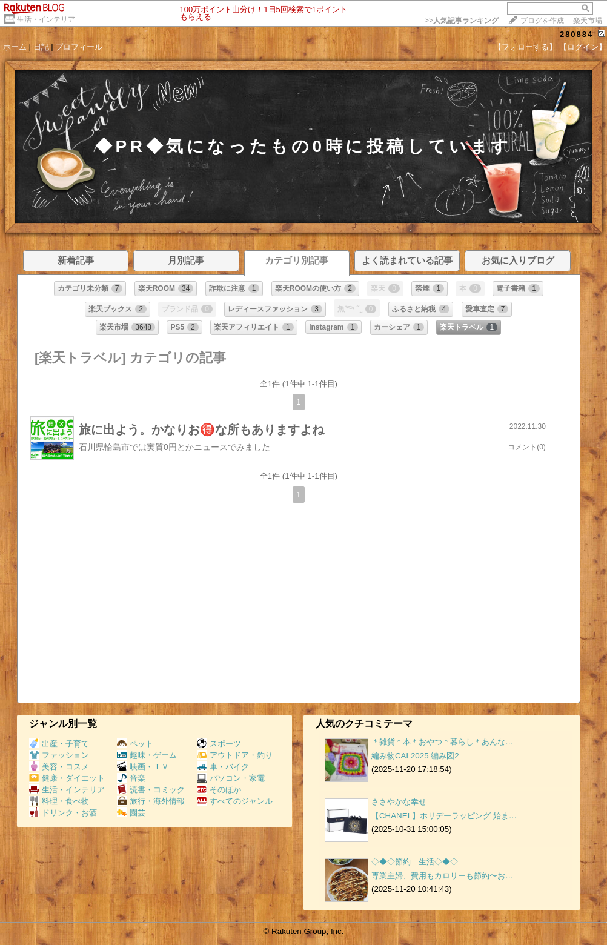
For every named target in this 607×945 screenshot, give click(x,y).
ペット (135, 743)
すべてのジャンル (235, 801)
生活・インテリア (46, 19)
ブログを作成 (542, 20)
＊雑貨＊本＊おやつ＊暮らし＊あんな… (442, 741)
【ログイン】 (582, 46)
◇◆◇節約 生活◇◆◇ (414, 861)
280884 (576, 34)
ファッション (59, 755)
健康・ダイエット (67, 778)
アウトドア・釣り (235, 755)
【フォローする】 (525, 46)
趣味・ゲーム (147, 755)
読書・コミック (151, 789)
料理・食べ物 (59, 801)
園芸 (131, 812)
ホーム (15, 46)
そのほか (219, 789)
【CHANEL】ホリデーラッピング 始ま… (444, 815)
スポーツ (219, 743)
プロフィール (78, 46)
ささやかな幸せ (398, 801)
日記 (41, 46)
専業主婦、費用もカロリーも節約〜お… (442, 875)
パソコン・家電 (231, 778)
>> (462, 20)
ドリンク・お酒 (63, 812)
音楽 (131, 778)
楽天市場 (587, 20)
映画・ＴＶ (143, 766)
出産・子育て (59, 743)
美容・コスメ (59, 766)
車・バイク (223, 766)
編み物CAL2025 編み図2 (415, 755)
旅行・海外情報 (151, 801)
